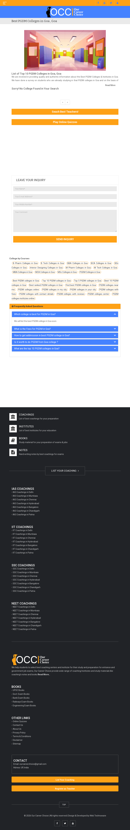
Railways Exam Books (23, 702)
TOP (64, 805)
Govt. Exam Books (21, 694)
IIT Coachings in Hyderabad (25, 541)
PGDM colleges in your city (83, 289)
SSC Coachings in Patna (24, 591)
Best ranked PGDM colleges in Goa (45, 285)
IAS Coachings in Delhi (23, 492)
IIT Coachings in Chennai (24, 538)
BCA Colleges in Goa (101, 263)
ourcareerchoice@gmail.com (32, 764)
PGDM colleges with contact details (36, 294)
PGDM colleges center (98, 294)
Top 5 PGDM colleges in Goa (87, 281)
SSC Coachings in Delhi (23, 568)
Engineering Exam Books (24, 705)
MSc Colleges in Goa (67, 272)
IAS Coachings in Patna (23, 514)
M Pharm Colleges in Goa (78, 268)
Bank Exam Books (21, 698)
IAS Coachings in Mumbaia (25, 496)
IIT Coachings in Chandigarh (26, 549)
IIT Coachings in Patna (23, 553)
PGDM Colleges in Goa (90, 272)
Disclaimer (18, 740)
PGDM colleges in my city (54, 289)
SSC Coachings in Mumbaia (25, 572)
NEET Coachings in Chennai (25, 614)
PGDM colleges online (28, 289)
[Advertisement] (65, 150)
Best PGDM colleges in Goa (26, 281)
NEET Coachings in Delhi (24, 607)
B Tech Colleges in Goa (52, 263)
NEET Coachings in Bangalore (26, 622)
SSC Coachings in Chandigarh (26, 587)
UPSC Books (18, 690)
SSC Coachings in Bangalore (26, 583)
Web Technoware (98, 815)
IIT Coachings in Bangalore (25, 545)
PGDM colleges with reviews (70, 294)
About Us (17, 729)
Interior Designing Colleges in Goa (46, 268)
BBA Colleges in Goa (77, 263)
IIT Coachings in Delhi (22, 530)
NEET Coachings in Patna (24, 629)
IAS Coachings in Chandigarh (26, 511)
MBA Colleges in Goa (22, 272)
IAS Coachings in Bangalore (25, 507)
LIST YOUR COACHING (65, 470)
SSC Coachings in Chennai (25, 576)
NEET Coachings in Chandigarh (27, 625)
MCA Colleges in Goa (45, 272)
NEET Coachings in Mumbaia (26, 610)
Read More (110, 85)
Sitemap (17, 744)
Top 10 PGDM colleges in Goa (56, 281)
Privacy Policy (19, 732)
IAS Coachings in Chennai (25, 499)
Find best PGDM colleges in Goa (81, 285)
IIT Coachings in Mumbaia (25, 534)
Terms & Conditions (22, 736)
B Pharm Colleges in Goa (25, 263)
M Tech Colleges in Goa (105, 268)
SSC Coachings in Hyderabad (26, 580)
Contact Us (18, 725)
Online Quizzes (20, 721)
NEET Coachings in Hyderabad (27, 618)
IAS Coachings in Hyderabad (26, 503)
